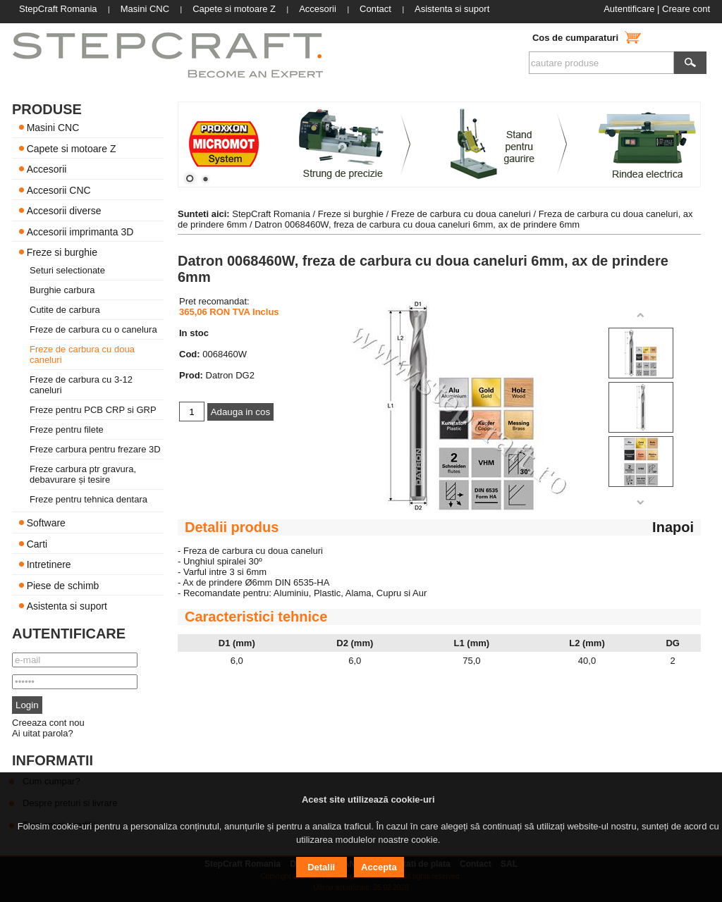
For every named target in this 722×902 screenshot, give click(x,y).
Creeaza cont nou (48, 722)
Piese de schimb (63, 585)
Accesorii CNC (59, 189)
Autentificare (629, 9)
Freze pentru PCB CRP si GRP (93, 409)
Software (46, 523)
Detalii (321, 867)
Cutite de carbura (65, 309)
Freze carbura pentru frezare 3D (95, 449)
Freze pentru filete (67, 429)
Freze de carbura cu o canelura (93, 329)
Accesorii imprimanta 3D (80, 231)
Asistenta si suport (67, 606)
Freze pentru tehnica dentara (88, 499)
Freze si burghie (62, 252)
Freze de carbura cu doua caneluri (461, 214)
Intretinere (49, 564)
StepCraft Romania (271, 214)
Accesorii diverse (64, 210)
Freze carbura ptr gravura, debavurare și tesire (83, 474)
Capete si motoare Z (71, 148)
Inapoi (673, 527)
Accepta (379, 867)
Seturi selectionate (67, 270)
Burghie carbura (62, 290)
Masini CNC (53, 127)
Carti (37, 543)
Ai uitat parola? (42, 733)
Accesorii (47, 169)
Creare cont (686, 9)
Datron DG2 (230, 375)
